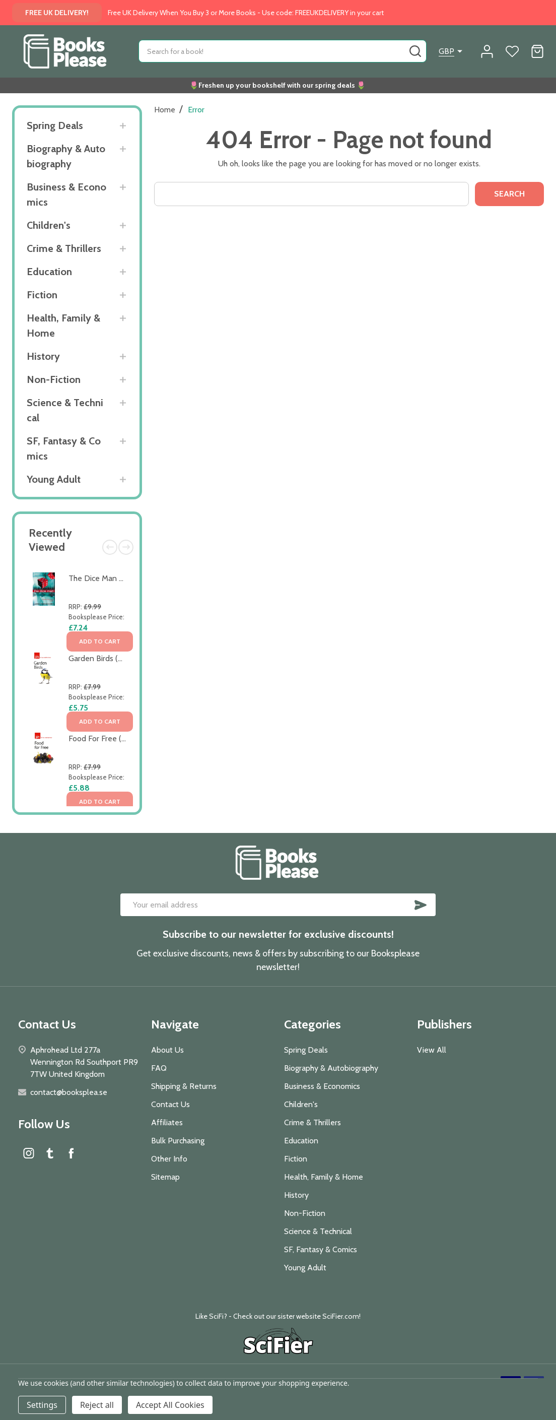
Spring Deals (55, 125)
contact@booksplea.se (68, 1092)
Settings (42, 1404)
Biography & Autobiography (66, 156)
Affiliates (167, 1122)
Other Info (169, 1159)
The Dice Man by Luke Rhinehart (124, 578)
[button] (278, 1342)
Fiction (42, 295)
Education (49, 272)
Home (164, 109)
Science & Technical (65, 410)
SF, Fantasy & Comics (64, 448)
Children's (49, 225)
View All (431, 1050)
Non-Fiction (54, 379)
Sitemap (165, 1177)
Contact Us (170, 1104)
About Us (167, 1050)
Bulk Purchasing (177, 1140)
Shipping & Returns (184, 1086)
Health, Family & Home (63, 325)
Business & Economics (66, 194)
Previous (109, 547)
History (43, 356)
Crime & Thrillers (64, 248)
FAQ (159, 1068)
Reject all (97, 1404)
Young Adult (54, 479)
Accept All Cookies (170, 1404)
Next (125, 547)
